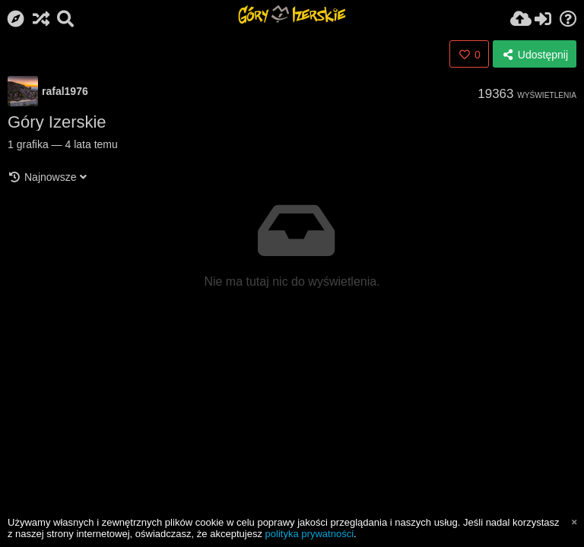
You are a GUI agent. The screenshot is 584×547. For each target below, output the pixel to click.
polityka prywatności (309, 533)
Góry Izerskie (57, 121)
